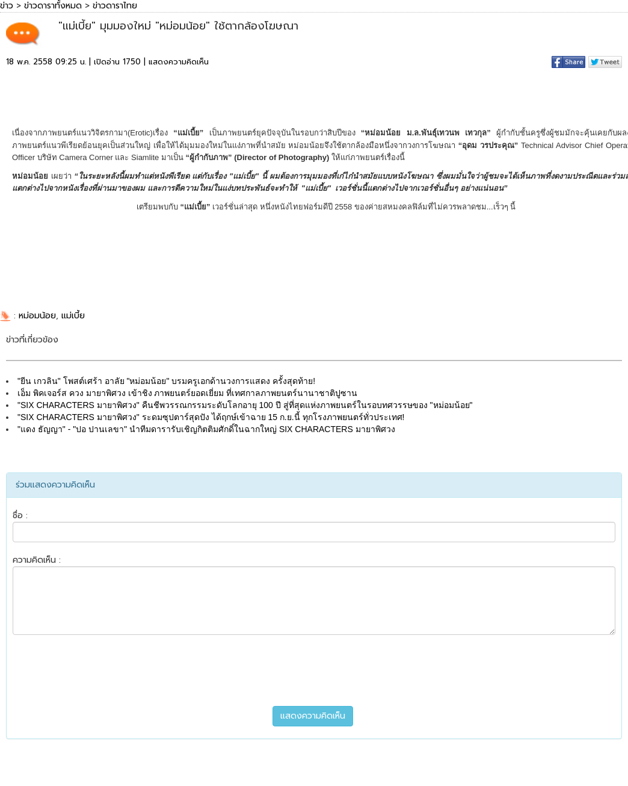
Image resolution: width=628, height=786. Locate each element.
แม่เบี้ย (73, 315)
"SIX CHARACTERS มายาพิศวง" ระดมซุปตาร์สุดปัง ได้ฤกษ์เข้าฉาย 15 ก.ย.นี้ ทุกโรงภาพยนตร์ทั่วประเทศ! (210, 417)
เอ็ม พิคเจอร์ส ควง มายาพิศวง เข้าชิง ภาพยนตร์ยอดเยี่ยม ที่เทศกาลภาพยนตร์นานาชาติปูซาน (187, 393)
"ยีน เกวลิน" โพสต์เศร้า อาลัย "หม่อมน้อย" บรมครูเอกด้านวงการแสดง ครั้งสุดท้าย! (166, 381)
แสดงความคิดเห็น (179, 61)
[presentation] (314, 670)
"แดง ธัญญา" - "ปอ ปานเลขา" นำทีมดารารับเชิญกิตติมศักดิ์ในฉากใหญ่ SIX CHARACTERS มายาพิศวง (206, 429)
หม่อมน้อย (37, 315)
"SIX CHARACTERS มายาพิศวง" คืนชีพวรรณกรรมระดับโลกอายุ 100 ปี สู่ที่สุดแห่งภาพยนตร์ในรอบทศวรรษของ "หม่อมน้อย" (245, 405)
